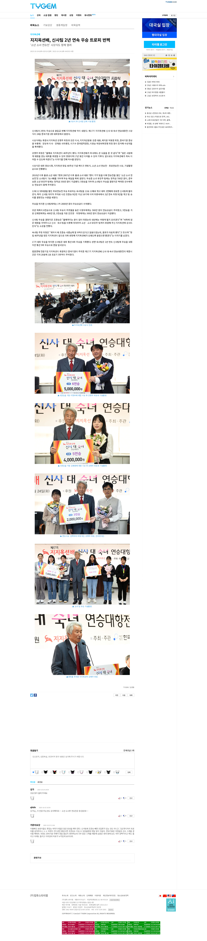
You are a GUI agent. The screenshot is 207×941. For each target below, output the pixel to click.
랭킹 (56, 15)
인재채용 (89, 895)
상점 (71, 15)
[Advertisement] (82, 719)
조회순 (166, 108)
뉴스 (32, 15)
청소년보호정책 (122, 895)
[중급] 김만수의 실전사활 (155, 88)
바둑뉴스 (34, 25)
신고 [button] (131, 798)
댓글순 (172, 108)
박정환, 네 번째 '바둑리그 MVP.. (157, 123)
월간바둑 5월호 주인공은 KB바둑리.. (159, 127)
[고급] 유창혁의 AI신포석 (155, 95)
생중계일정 (61, 25)
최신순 (32, 782)
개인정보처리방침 (109, 895)
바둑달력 (75, 25)
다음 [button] (123, 695)
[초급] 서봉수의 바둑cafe (155, 85)
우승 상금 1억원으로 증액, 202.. (157, 116)
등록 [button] (129, 772)
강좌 (39, 15)
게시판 (64, 15)
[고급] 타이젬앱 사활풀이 (155, 92)
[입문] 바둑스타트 (152, 82)
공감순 (40, 782)
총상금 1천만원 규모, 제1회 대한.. (158, 113)
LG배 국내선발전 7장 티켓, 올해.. (158, 120)
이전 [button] (116, 695)
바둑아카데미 (151, 76)
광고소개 (73, 895)
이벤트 (79, 15)
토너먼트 (88, 15)
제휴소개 (81, 895)
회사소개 (65, 895)
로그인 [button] (173, 15)
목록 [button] (131, 695)
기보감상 (47, 25)
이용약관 (98, 895)
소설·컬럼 (47, 15)
